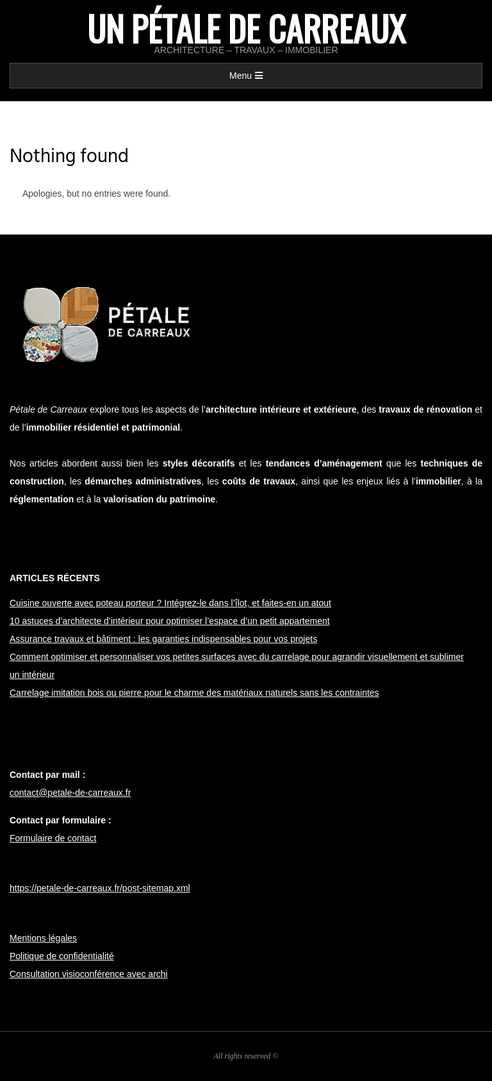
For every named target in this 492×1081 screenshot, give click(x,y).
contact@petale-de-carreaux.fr (70, 793)
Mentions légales (43, 938)
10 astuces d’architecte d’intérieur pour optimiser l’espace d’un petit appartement (170, 621)
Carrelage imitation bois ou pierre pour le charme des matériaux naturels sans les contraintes (194, 693)
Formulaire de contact (53, 838)
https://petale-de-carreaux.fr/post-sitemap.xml (100, 888)
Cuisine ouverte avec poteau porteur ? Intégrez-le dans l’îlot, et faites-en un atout (170, 603)
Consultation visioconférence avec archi (89, 974)
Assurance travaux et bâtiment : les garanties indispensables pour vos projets (163, 639)
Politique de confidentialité (62, 956)
